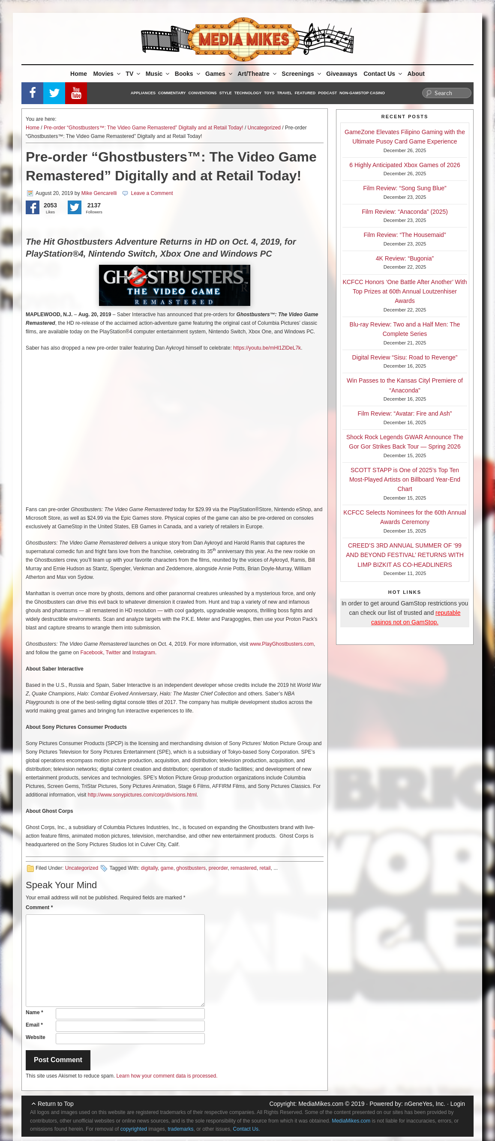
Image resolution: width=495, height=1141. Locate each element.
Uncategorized (264, 128)
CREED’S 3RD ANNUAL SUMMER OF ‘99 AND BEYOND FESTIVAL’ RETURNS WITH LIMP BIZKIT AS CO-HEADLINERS (405, 555)
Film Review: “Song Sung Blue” (405, 188)
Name (34, 1012)
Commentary (172, 93)
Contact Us (383, 73)
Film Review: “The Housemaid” (404, 234)
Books (188, 73)
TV (133, 73)
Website (35, 1037)
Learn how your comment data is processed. (166, 1076)
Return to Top (56, 1103)
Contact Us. (246, 1129)
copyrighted (133, 1129)
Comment (39, 907)
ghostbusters (191, 868)
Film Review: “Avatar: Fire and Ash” (405, 413)
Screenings (302, 73)
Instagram (143, 653)
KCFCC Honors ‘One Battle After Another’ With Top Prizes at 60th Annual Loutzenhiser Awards (404, 292)
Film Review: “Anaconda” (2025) (405, 211)
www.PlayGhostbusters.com (282, 644)
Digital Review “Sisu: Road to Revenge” (405, 357)
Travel (284, 93)
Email (34, 1025)
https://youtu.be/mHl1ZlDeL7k (267, 348)
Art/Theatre (257, 73)
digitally (149, 868)
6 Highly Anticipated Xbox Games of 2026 (404, 165)
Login (457, 1103)
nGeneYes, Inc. (425, 1103)
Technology (248, 93)
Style (225, 93)
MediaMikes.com (320, 1103)
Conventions (203, 93)
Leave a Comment (152, 193)
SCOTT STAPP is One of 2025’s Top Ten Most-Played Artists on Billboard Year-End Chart (404, 480)
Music (158, 73)
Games (219, 73)
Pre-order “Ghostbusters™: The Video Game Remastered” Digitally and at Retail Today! (143, 128)
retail (264, 868)
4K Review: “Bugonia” (405, 258)
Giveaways (341, 73)
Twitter (113, 653)
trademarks (181, 1129)
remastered (244, 868)
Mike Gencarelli (99, 193)
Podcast (327, 93)
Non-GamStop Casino (362, 93)
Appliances (143, 93)
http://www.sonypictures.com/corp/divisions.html (142, 795)
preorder (218, 868)
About (416, 73)
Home (78, 73)
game (167, 868)
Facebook (91, 653)
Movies (107, 73)
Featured (305, 93)
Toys (269, 93)
